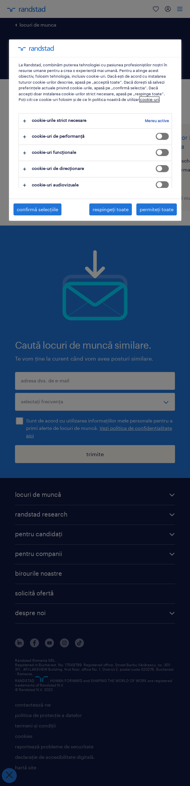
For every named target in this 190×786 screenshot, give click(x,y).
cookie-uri (149, 99)
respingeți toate (111, 209)
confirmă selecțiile (37, 209)
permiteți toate (157, 209)
